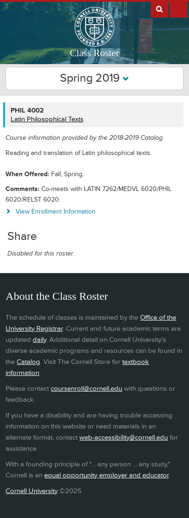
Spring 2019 (94, 78)
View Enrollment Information (55, 211)
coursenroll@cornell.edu (86, 388)
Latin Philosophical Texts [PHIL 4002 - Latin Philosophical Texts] (47, 119)
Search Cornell (159, 9)
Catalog (28, 361)
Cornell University (32, 491)
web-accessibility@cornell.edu (123, 437)
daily (39, 339)
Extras (178, 9)
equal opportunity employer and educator (106, 475)
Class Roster (94, 53)
